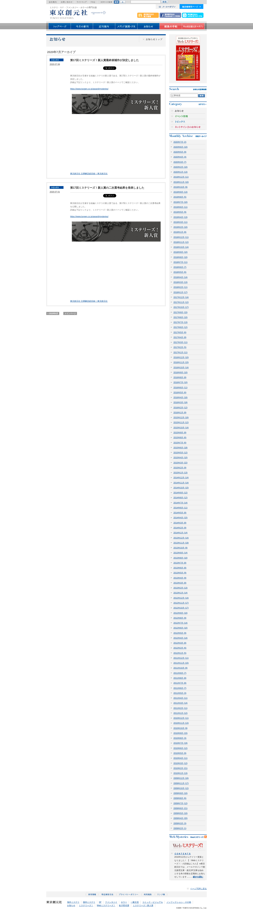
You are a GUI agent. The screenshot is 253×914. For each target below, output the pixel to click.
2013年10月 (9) (180, 548)
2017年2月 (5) (179, 347)
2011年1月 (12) (180, 713)
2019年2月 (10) (180, 227)
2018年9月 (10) (180, 252)
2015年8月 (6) (179, 437)
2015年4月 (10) (180, 457)
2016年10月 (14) (181, 367)
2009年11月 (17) (181, 783)
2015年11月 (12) (181, 422)
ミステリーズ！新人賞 (143, 905)
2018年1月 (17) (180, 292)
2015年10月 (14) (181, 427)
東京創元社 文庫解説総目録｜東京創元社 (89, 173)
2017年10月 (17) (181, 307)
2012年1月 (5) (179, 653)
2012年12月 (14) (181, 598)
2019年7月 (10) (180, 202)
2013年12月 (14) (181, 538)
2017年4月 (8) (179, 337)
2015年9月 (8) (179, 432)
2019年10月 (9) (180, 187)
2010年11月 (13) (181, 723)
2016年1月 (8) (179, 412)
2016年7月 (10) (180, 382)
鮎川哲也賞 (124, 905)
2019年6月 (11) (180, 207)
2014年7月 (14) (180, 503)
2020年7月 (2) (179, 142)
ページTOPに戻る (198, 888)
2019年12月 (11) (181, 177)
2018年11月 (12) (181, 242)
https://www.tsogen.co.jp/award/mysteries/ (89, 89)
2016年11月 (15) (181, 362)
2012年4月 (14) (180, 638)
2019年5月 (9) (179, 212)
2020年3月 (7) (179, 162)
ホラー (124, 902)
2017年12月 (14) (181, 297)
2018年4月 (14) (180, 277)
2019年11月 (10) (181, 182)
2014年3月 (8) (179, 523)
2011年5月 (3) (179, 693)
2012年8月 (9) (179, 618)
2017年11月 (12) (181, 302)
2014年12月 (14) (181, 477)
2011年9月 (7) (179, 673)
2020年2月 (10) (180, 167)
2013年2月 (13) (180, 588)
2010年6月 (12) (180, 748)
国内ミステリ (89, 902)
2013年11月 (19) (181, 543)
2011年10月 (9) (180, 668)
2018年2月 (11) (180, 287)
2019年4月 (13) (180, 217)
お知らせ (71, 905)
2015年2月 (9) (179, 468)
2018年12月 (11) (181, 237)
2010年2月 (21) (180, 768)
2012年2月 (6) (179, 648)
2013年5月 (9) (179, 573)
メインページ (70, 313)
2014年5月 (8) (179, 513)
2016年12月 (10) (181, 357)
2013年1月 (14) (180, 593)
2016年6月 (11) (180, 387)
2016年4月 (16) (180, 397)
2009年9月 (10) (180, 793)
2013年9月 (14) (180, 553)
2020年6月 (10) (180, 147)
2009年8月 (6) (179, 798)
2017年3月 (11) (180, 342)
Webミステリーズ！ (106, 905)
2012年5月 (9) (179, 633)
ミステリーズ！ (86, 905)
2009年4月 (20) (180, 818)
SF (100, 902)
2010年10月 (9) (180, 728)
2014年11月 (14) (181, 483)
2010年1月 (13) (180, 773)
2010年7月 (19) (180, 743)
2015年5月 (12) (180, 452)
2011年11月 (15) (181, 663)
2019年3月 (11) (180, 222)
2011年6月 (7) (179, 688)
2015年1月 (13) (180, 472)
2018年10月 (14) (181, 247)
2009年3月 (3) (179, 823)
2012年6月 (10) (180, 628)
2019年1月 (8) (179, 232)
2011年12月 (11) (181, 658)
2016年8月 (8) (179, 377)
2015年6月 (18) (180, 447)
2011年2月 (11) (180, 708)
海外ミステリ (73, 902)
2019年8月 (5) (179, 197)
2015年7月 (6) (179, 443)
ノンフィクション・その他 (178, 902)
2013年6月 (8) (179, 568)
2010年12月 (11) (181, 718)
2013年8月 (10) (180, 558)
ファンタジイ (111, 902)
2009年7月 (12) (180, 803)
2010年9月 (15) (180, 733)
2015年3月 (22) (180, 463)
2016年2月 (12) (180, 407)
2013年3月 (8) (179, 583)
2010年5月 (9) (179, 753)
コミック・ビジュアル (152, 902)
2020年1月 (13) (180, 172)
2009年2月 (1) (179, 828)
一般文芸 (135, 902)
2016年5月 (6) (179, 392)
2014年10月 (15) (181, 488)
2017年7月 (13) (180, 322)
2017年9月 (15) (180, 312)
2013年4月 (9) (179, 578)
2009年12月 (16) (181, 778)
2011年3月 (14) (180, 703)
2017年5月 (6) (179, 332)
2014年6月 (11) (180, 508)
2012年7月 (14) (180, 623)
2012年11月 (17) (181, 603)
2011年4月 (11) (180, 698)
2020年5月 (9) (179, 152)
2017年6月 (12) (180, 327)
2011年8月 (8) (179, 678)
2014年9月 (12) (180, 492)
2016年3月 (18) (180, 402)
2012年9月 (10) (180, 613)
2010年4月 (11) (180, 758)
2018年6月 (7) (179, 267)
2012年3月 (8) (179, 643)
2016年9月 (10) (180, 372)
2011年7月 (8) (179, 683)
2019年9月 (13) (180, 192)
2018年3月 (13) (180, 282)
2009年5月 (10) (180, 813)
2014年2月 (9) (179, 528)
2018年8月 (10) (180, 257)
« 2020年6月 (52, 313)
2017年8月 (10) (180, 317)
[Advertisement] (99, 148)
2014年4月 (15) (180, 517)
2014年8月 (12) (180, 497)
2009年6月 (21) (180, 808)
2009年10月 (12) (181, 788)
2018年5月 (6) (179, 272)
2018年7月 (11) (180, 262)
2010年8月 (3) (179, 738)
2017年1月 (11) (180, 352)
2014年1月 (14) (180, 533)
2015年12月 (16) (181, 417)
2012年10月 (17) (181, 608)
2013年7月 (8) (179, 563)
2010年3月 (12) (180, 763)
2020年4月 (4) (179, 157)
